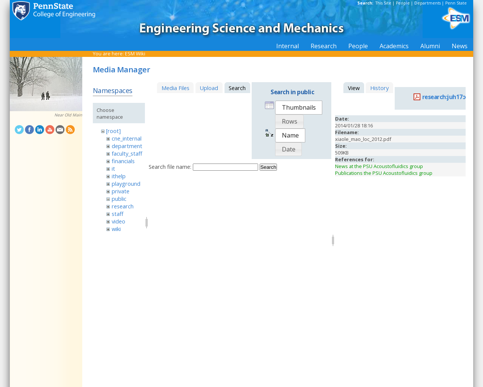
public (119, 198)
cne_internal (127, 138)
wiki (116, 229)
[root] (113, 131)
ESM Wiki (135, 53)
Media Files (175, 88)
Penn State (456, 3)
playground (126, 183)
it (113, 168)
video (118, 221)
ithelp (119, 176)
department (127, 146)
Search (268, 167)
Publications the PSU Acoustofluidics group (383, 173)
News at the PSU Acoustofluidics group (379, 166)
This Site (383, 3)
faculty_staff (127, 153)
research (123, 206)
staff (117, 213)
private (120, 191)
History (379, 88)
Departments (427, 3)
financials (123, 161)
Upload (209, 88)
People (403, 3)
